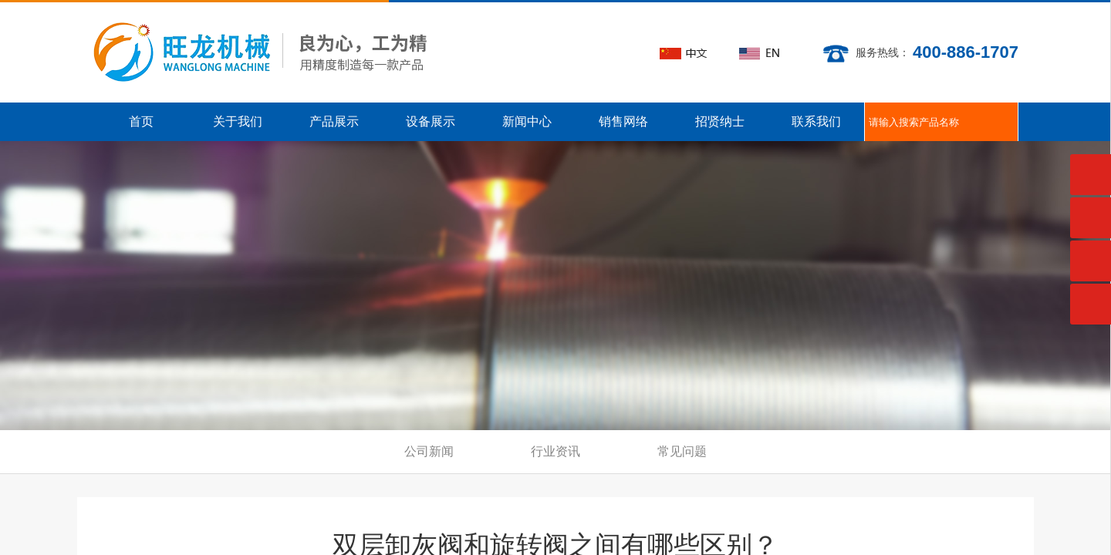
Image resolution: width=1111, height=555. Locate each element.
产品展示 (334, 121)
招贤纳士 (720, 121)
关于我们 (237, 121)
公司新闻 (429, 451)
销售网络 (623, 121)
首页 (141, 121)
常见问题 (682, 451)
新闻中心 (527, 121)
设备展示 (430, 121)
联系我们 (816, 121)
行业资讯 (555, 451)
